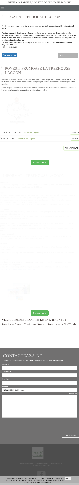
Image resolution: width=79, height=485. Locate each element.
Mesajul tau (73, 393)
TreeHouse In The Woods (62, 324)
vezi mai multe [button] (71, 148)
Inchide (67, 479)
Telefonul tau (6, 371)
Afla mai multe (37, 480)
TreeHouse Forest (12, 324)
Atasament (6, 386)
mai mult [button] (74, 133)
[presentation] (20, 424)
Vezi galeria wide (9, 55)
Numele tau (6, 364)
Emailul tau (6, 379)
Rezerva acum (40, 162)
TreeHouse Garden (34, 324)
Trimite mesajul (71, 435)
